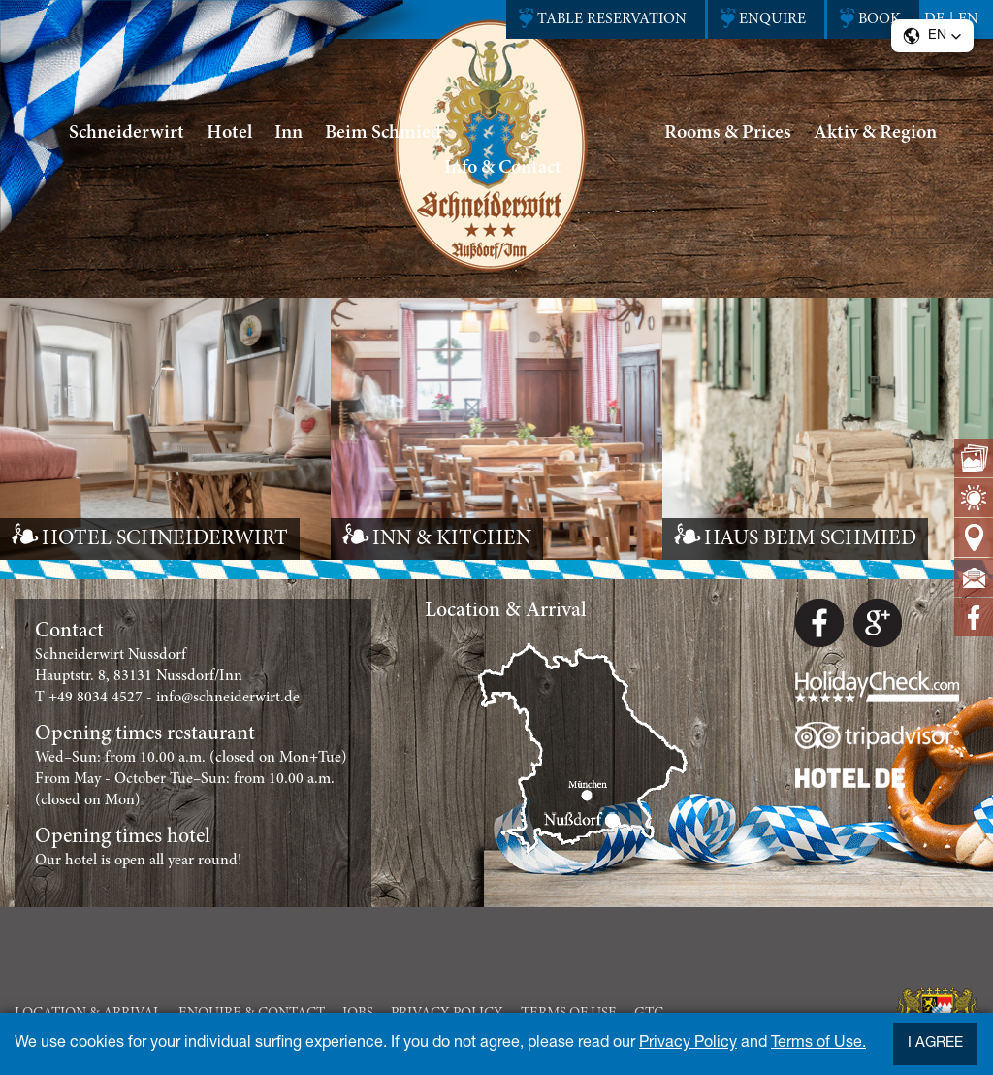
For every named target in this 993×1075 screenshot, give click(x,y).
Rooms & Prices (727, 133)
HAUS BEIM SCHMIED (810, 539)
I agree (935, 1043)
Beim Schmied (383, 133)
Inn (288, 133)
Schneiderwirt (126, 133)
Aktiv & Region (875, 133)
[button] (932, 36)
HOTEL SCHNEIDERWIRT (165, 539)
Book (879, 19)
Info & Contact (502, 168)
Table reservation (612, 19)
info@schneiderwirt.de (228, 697)
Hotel (229, 133)
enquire (772, 19)
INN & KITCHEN (451, 539)
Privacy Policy (688, 1044)
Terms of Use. (818, 1044)
